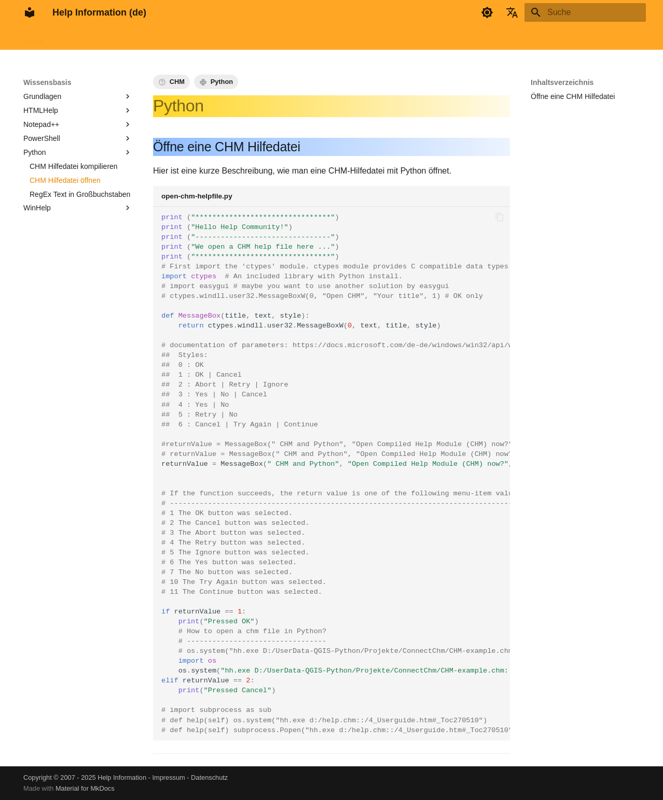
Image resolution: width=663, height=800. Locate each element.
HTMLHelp (121, 38)
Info (254, 38)
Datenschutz (209, 777)
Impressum (168, 777)
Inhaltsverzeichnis (562, 82)
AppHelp (165, 38)
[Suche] (585, 12)
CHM (177, 81)
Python (222, 81)
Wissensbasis (213, 38)
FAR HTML (73, 38)
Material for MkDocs (85, 788)
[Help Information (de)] (29, 12)
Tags (280, 38)
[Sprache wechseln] (512, 12)
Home (33, 38)
